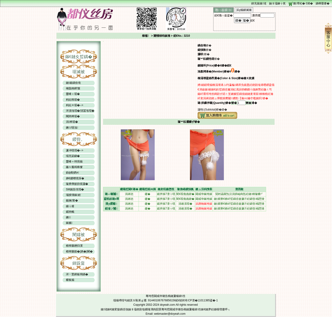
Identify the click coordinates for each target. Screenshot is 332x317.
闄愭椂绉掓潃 (162, 35)
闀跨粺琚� (73, 116)
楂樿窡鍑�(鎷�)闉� (79, 251)
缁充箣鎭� (73, 156)
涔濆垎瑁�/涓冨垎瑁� (80, 110)
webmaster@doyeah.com (169, 313)
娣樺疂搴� (322, 3)
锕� (248, 103)
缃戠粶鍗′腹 (73, 88)
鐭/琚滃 (72, 127)
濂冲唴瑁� (73, 150)
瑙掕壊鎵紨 (73, 195)
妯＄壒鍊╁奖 (277, 3)
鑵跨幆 (70, 211)
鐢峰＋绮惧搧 (74, 161)
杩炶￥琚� (73, 105)
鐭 (68, 217)
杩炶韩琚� (73, 99)
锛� (234, 103)
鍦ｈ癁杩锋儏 (74, 167)
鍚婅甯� (72, 200)
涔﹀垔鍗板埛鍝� (77, 274)
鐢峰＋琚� (73, 94)
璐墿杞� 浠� (303, 3)
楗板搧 (70, 279)
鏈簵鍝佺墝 (73, 82)
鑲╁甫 (70, 206)
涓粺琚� (72, 121)
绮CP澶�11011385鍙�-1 (201, 300)
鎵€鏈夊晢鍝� (78, 56)
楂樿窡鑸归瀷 (74, 245)
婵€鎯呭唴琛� (75, 178)
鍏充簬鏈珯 (258, 3)
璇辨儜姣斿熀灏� (77, 183)
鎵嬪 (69, 222)
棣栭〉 (146, 35)
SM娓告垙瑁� (75, 189)
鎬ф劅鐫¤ (72, 172)
